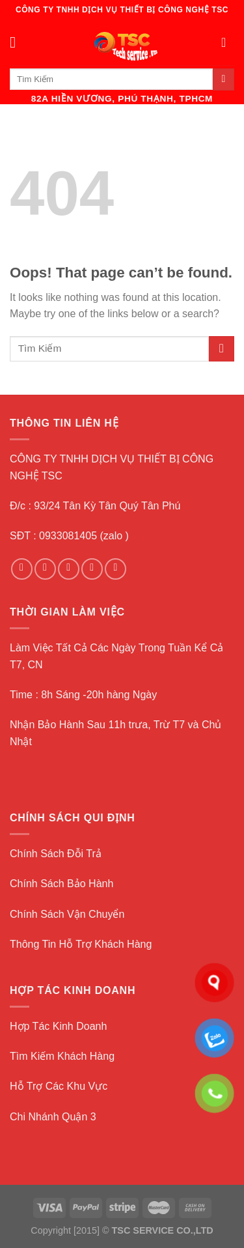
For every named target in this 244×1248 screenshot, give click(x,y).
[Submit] (223, 79)
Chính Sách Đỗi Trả (56, 853)
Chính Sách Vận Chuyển (67, 914)
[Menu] (17, 42)
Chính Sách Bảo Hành (61, 883)
